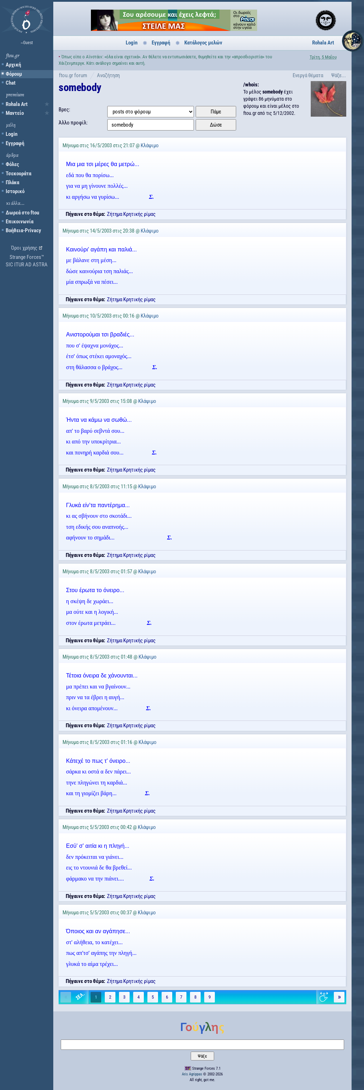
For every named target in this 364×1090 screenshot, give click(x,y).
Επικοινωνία (19, 221)
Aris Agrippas (192, 1074)
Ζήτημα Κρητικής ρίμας (131, 214)
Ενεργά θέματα (308, 75)
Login (11, 134)
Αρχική (13, 65)
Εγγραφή (15, 143)
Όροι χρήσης (24, 248)
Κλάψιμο (150, 145)
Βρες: (64, 109)
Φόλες (12, 164)
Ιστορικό (15, 191)
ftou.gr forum (73, 75)
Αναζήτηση (108, 75)
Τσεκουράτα (18, 173)
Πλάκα (12, 182)
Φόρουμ (14, 74)
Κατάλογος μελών (203, 42)
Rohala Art (17, 104)
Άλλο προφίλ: (73, 122)
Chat (11, 83)
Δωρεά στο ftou (22, 212)
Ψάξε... (338, 75)
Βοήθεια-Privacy (23, 230)
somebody (80, 87)
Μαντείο (15, 113)
